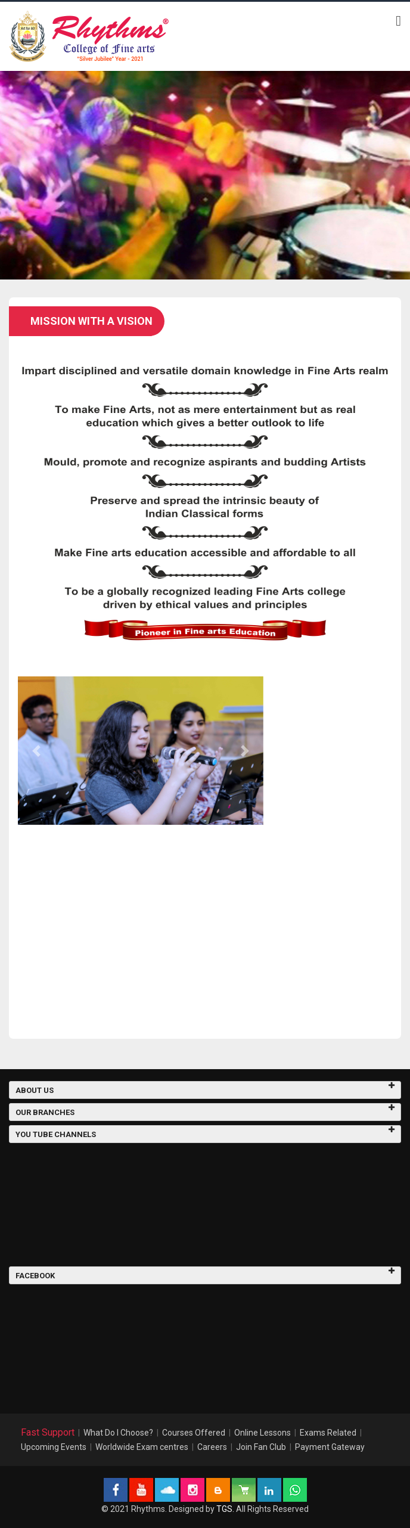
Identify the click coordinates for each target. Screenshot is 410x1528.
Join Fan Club (261, 1447)
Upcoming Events (53, 1447)
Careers (212, 1447)
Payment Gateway (330, 1447)
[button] (36, 750)
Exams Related (328, 1432)
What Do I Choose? (118, 1432)
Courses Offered (193, 1432)
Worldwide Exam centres (141, 1447)
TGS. (225, 1509)
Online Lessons (262, 1432)
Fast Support (47, 1432)
